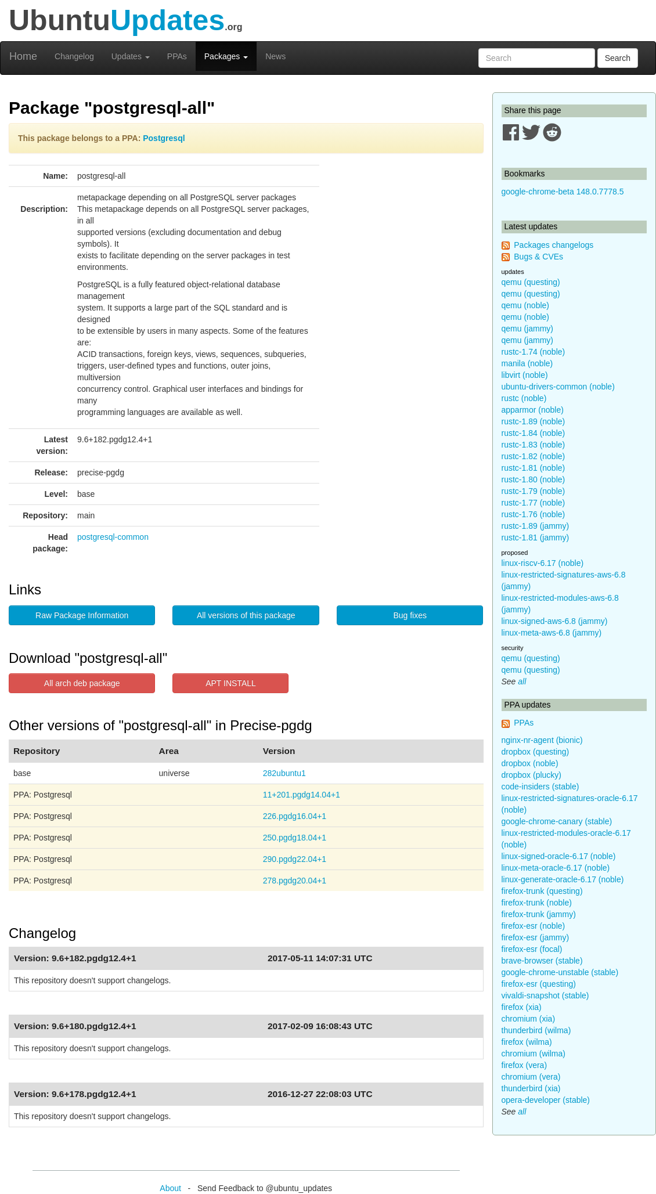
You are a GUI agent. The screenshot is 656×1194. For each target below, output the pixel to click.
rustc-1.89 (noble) (533, 421)
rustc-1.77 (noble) (533, 502)
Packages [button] (226, 56)
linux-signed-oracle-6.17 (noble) (559, 856)
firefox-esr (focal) (532, 949)
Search (617, 58)
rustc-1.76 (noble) (533, 514)
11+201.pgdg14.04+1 (301, 794)
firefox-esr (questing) (539, 984)
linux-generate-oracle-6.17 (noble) (563, 879)
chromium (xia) (529, 1018)
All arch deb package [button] (82, 683)
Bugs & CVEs (538, 256)
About (170, 1188)
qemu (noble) (526, 305)
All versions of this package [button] (246, 615)
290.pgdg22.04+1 (294, 859)
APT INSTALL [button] (231, 683)
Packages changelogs (553, 245)
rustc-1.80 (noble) (533, 479)
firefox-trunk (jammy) (539, 914)
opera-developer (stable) (546, 1100)
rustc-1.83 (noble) (533, 444)
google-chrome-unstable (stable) (560, 972)
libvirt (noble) (525, 375)
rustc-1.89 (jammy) (536, 526)
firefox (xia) (522, 1007)
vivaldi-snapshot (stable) (545, 995)
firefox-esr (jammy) (536, 937)
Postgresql (164, 138)
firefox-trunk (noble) (537, 902)
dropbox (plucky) (532, 775)
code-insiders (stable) (540, 786)
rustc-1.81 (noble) (533, 467)
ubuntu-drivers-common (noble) (558, 386)
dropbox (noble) (530, 763)
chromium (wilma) (533, 1053)
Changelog (74, 56)
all (522, 681)
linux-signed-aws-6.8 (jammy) (555, 621)
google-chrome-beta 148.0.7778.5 (563, 191)
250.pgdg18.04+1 (294, 837)
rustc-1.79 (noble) (533, 491)
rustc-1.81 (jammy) (536, 537)
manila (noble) (527, 363)
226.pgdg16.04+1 (294, 816)
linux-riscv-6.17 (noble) (543, 563)
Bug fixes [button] (410, 615)
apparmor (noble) (533, 409)
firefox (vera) (524, 1065)
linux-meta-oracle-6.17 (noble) (556, 867)
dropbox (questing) (536, 751)
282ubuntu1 (284, 773)
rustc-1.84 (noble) (533, 433)
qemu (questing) (531, 282)
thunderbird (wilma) (536, 1030)
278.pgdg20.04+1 (294, 880)
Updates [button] (130, 56)
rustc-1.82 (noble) (533, 456)
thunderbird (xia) (531, 1088)
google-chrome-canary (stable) (557, 821)
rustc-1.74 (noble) (533, 351)
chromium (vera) (531, 1076)
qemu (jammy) (527, 328)
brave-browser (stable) (542, 960)
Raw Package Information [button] (81, 615)
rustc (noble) (524, 398)
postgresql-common (113, 537)
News (275, 56)
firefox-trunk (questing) (542, 891)
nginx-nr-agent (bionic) (542, 740)
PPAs (177, 56)
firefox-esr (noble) (533, 925)
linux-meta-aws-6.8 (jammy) (552, 632)
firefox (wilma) (527, 1042)
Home (23, 56)
